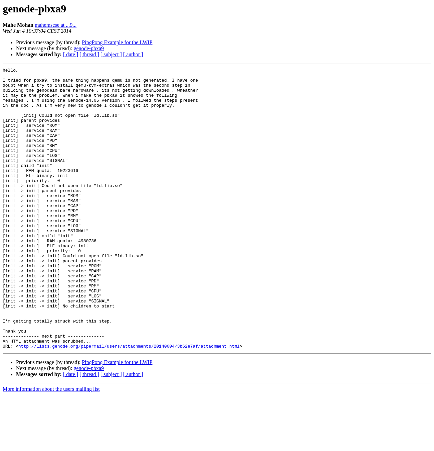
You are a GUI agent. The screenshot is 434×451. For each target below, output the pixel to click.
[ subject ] (111, 54)
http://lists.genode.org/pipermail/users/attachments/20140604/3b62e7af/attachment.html (129, 402)
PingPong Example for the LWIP (117, 42)
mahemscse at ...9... (55, 25)
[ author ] (133, 54)
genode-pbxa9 (88, 48)
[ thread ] (89, 54)
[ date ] (70, 54)
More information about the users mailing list (51, 445)
